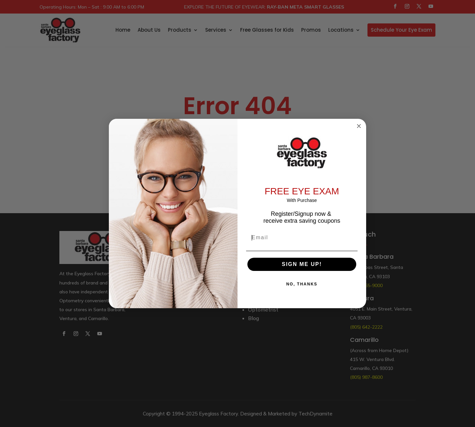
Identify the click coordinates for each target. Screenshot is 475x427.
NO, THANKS (302, 284)
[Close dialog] (359, 126)
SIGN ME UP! (302, 264)
